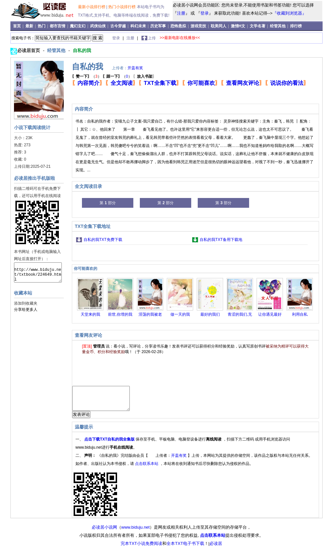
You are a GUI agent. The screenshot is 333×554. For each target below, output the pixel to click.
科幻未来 (138, 26)
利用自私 (300, 314)
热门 (42, 26)
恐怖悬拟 (178, 26)
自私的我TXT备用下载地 (221, 239)
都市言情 (58, 26)
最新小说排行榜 (92, 7)
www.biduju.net (135, 532)
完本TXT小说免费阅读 (142, 548)
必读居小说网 (104, 532)
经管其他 (278, 26)
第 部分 (107, 203)
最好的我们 (210, 314)
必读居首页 (29, 50)
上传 (152, 38)
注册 (181, 13)
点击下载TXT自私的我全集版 (110, 444)
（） (86, 76)
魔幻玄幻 (78, 26)
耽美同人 (219, 26)
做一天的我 (180, 314)
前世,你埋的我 (120, 314)
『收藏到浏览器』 (289, 13)
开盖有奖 (135, 68)
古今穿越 (118, 26)
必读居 (215, 548)
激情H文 (238, 26)
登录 (204, 13)
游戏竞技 (199, 26)
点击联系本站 (147, 468)
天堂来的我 (90, 314)
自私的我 (82, 50)
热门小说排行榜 (122, 7)
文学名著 (258, 26)
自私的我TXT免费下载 (103, 239)
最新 (29, 26)
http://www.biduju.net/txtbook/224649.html (38, 272)
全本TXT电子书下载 (185, 548)
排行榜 (296, 26)
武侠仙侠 (98, 26)
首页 (17, 26)
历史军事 (158, 26)
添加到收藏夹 (25, 303)
